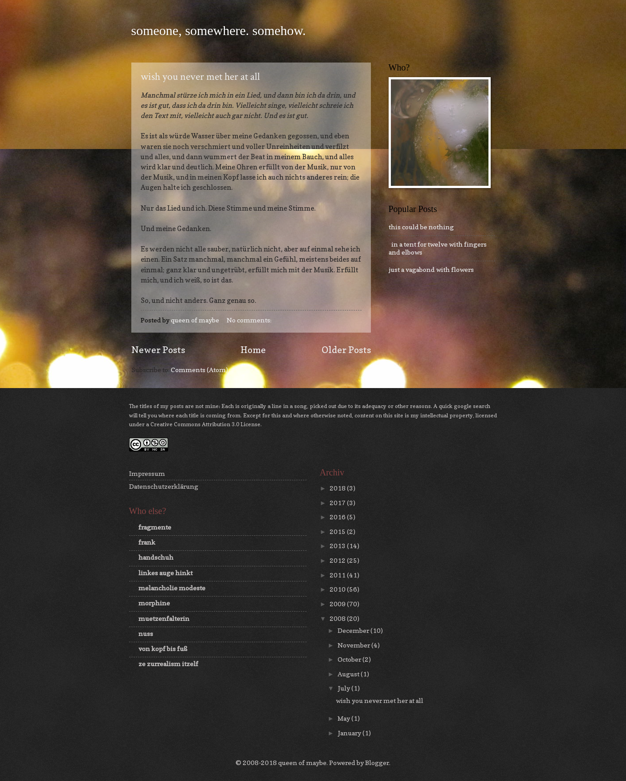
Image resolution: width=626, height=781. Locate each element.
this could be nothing (421, 227)
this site (393, 415)
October (350, 659)
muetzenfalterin (163, 618)
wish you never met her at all (200, 76)
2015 (338, 531)
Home (253, 349)
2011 (338, 575)
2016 (338, 517)
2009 (338, 604)
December (354, 630)
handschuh (155, 557)
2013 (338, 545)
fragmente (154, 527)
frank (146, 542)
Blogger (377, 762)
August (349, 674)
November (354, 645)
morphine (154, 603)
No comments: (250, 320)
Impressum (147, 473)
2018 (338, 488)
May (344, 718)
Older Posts (346, 349)
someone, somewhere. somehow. (218, 30)
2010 (338, 589)
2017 (338, 502)
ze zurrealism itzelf (168, 663)
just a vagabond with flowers (431, 269)
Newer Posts (158, 349)
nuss (145, 633)
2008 (338, 618)
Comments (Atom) (199, 369)
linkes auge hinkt (165, 573)
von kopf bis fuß (162, 648)
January (350, 733)
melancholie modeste (171, 588)
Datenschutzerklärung (163, 486)
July (344, 688)
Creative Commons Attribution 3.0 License (205, 424)
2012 (338, 560)
